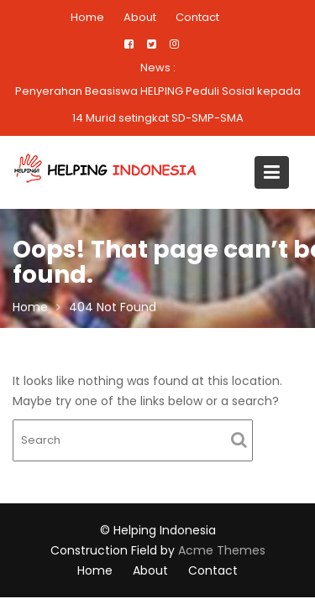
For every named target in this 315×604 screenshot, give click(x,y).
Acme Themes (221, 550)
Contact (197, 17)
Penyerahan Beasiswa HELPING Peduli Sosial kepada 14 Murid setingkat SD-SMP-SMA (158, 104)
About (139, 17)
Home (87, 17)
